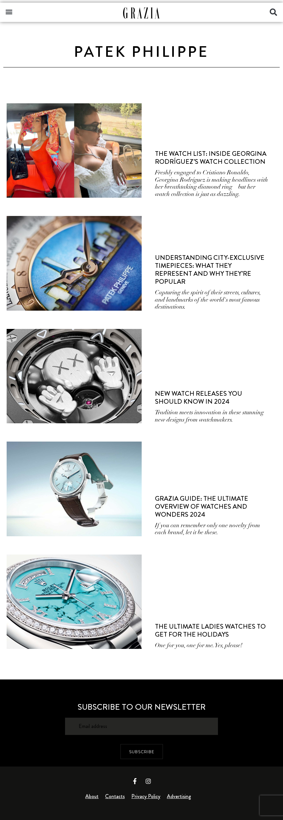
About (92, 796)
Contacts (115, 796)
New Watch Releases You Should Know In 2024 (198, 397)
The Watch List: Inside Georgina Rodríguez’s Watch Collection (210, 157)
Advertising (179, 796)
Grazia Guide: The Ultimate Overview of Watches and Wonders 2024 (201, 506)
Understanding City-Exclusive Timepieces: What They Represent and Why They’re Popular (209, 269)
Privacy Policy (145, 796)
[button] (8, 11)
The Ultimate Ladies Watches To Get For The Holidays (210, 630)
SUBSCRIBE (141, 752)
